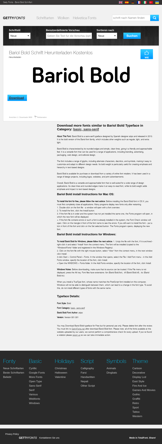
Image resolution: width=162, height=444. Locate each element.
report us (76, 335)
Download (16, 98)
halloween (61, 372)
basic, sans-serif (86, 129)
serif (31, 390)
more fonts (35, 377)
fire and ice (139, 385)
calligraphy (87, 368)
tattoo (136, 411)
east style (138, 381)
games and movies (143, 390)
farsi (84, 372)
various (33, 394)
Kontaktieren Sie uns (49, 438)
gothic (136, 394)
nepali (84, 381)
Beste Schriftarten (13, 372)
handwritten (88, 377)
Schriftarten (45, 18)
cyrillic (33, 368)
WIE (147, 57)
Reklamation (42, 117)
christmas (61, 368)
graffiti (136, 398)
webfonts (34, 398)
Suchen (132, 36)
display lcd (139, 377)
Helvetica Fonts (84, 18)
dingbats (112, 372)
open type (35, 381)
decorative (138, 372)
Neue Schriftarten (13, 368)
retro (135, 403)
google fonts (37, 372)
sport (135, 407)
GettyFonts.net (78, 329)
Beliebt (7, 377)
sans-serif (35, 385)
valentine (60, 377)
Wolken (63, 18)
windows (34, 403)
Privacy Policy (12, 434)
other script (88, 385)
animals (111, 368)
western (137, 416)
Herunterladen (15, 57)
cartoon (137, 368)
